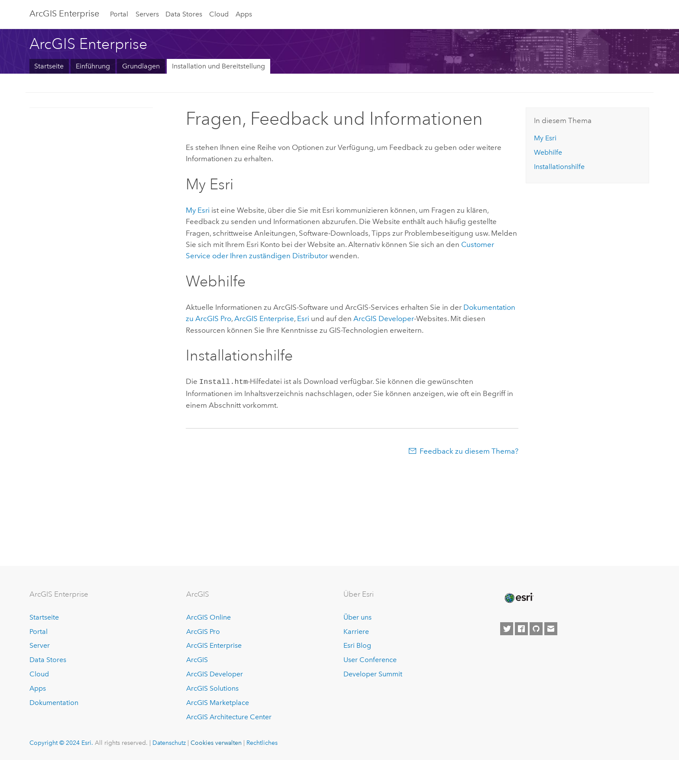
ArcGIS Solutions (212, 688)
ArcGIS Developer (214, 674)
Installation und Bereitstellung (218, 66)
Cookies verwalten (216, 742)
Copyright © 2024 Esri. (61, 742)
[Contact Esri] (550, 628)
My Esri (198, 210)
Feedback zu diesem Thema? (469, 450)
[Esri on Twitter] (506, 628)
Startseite (49, 66)
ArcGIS (197, 660)
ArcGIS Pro (203, 631)
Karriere (356, 631)
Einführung (93, 66)
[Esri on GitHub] (536, 628)
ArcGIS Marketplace (217, 702)
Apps (244, 14)
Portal (119, 14)
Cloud (219, 14)
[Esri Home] (518, 597)
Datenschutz (169, 742)
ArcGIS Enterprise (64, 13)
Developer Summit (372, 674)
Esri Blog (357, 645)
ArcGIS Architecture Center (229, 717)
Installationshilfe (559, 166)
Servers (147, 14)
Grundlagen (141, 66)
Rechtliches (262, 742)
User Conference (370, 660)
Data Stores (183, 14)
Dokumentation (53, 702)
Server (39, 645)
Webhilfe (548, 152)
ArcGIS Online (208, 617)
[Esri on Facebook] (521, 628)
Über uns (357, 617)
